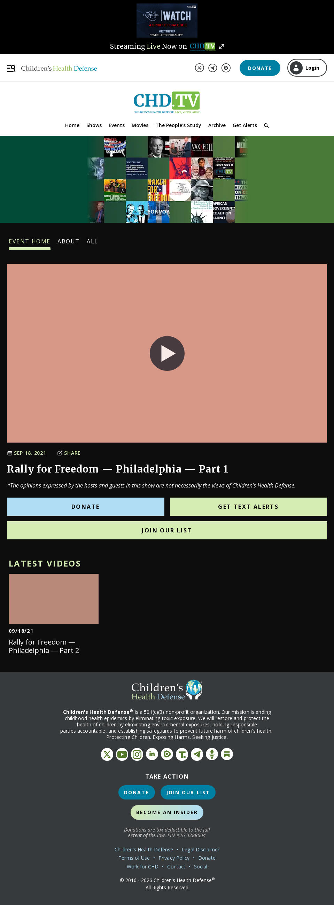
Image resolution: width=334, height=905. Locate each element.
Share (69, 453)
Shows (94, 125)
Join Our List (167, 530)
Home (72, 125)
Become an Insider (167, 812)
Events (117, 125)
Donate (260, 68)
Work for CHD (143, 866)
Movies (140, 125)
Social (200, 866)
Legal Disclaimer (200, 849)
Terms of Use (134, 858)
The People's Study (178, 125)
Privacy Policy (173, 858)
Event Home (30, 243)
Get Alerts (245, 125)
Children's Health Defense (144, 849)
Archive (217, 125)
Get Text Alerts (248, 506)
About (68, 243)
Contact (176, 866)
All (92, 243)
